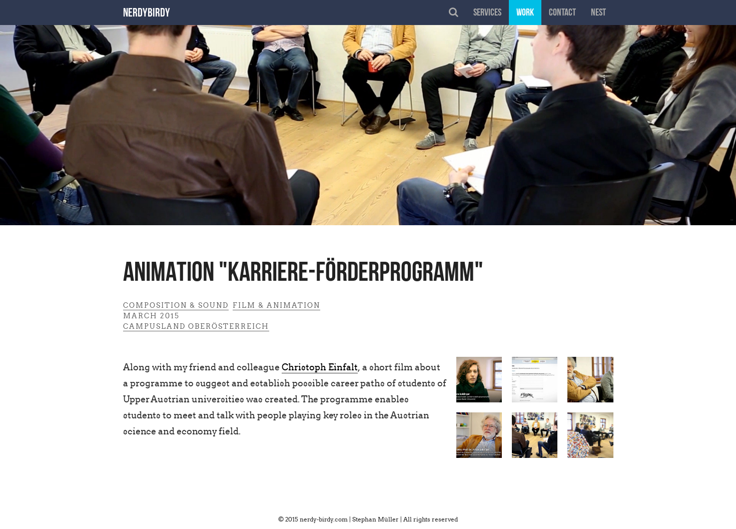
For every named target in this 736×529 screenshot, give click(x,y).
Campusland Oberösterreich (196, 326)
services (487, 13)
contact (562, 13)
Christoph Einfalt (320, 367)
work (525, 13)
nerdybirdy (146, 14)
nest (598, 13)
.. (731, 218)
